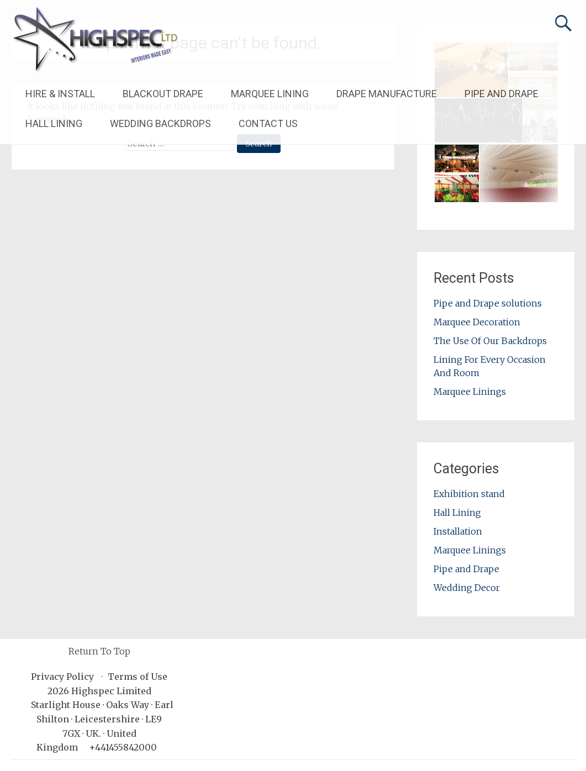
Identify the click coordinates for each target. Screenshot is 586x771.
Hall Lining (457, 512)
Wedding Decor (467, 587)
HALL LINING (53, 123)
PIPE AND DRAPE (501, 93)
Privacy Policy (62, 676)
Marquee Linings (470, 391)
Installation (458, 531)
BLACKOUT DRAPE (163, 93)
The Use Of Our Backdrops (490, 340)
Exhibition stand (469, 493)
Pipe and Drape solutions (488, 303)
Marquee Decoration (477, 322)
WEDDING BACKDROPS (160, 123)
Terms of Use (137, 676)
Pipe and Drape (466, 568)
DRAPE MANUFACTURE (386, 93)
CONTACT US (268, 123)
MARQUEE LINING (270, 93)
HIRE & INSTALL (60, 93)
